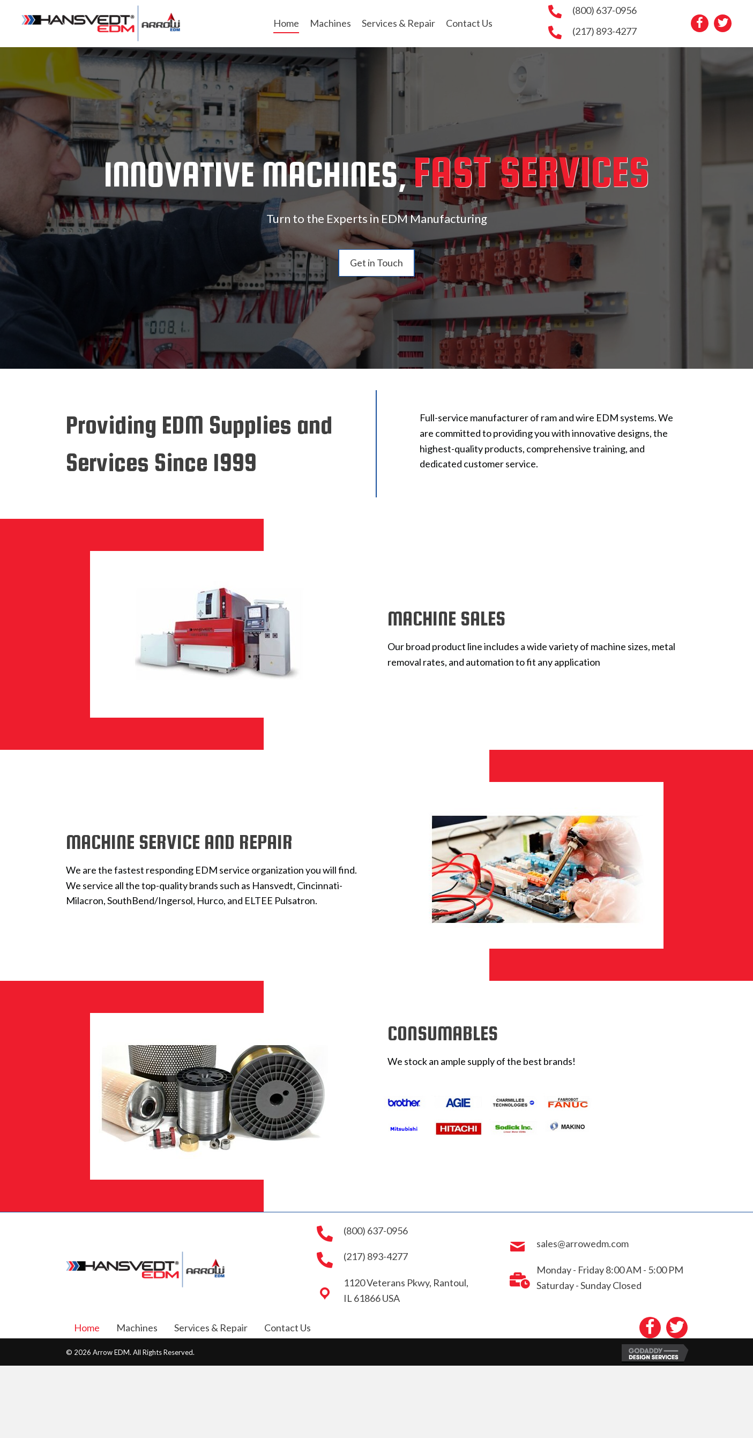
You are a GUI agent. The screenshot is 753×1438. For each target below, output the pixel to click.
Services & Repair (211, 1327)
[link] (286, 23)
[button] (700, 23)
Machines (137, 1327)
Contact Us (287, 1327)
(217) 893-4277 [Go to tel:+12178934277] (604, 31)
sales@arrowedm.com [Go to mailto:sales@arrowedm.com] (582, 1243)
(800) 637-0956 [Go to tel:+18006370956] (604, 10)
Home (87, 1327)
